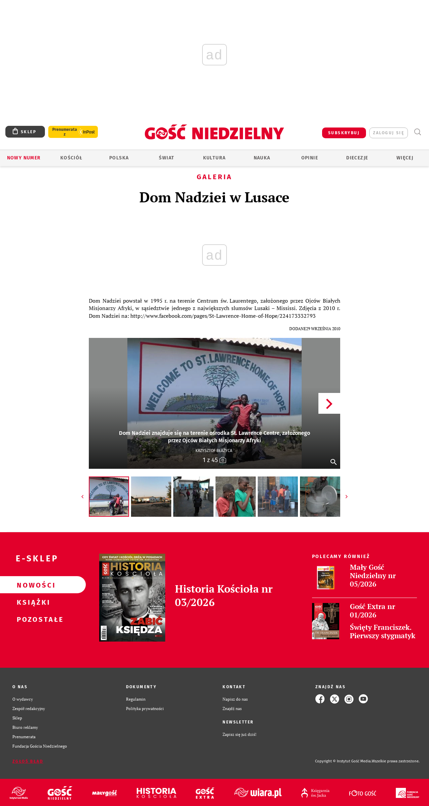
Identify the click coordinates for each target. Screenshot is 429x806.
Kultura (214, 158)
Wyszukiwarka (417, 132)
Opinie (309, 158)
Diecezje (357, 158)
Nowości (32, 585)
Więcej (404, 158)
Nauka (262, 158)
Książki (32, 602)
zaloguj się (388, 133)
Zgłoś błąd (27, 761)
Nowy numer (24, 158)
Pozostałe (32, 619)
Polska (119, 158)
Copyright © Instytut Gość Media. (343, 761)
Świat (166, 158)
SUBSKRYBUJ (344, 133)
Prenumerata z (64, 132)
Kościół (71, 158)
